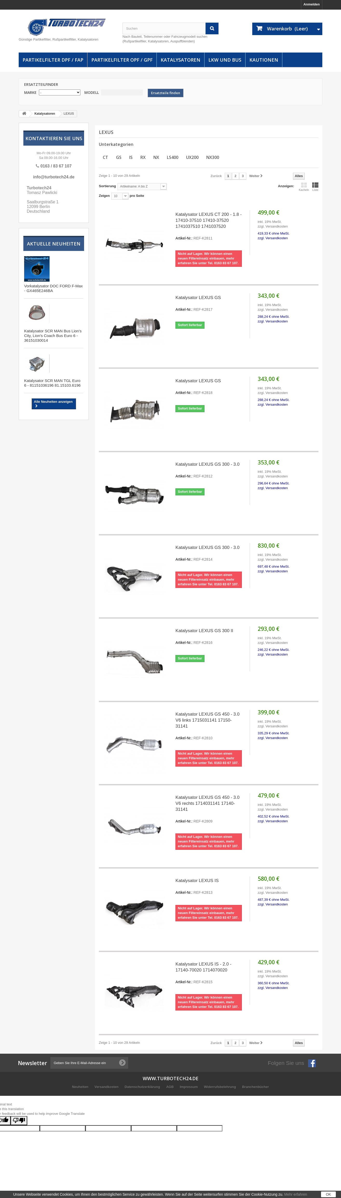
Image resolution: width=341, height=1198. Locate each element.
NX (156, 157)
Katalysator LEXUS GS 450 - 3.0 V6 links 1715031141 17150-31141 (208, 726)
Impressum (189, 1087)
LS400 (172, 157)
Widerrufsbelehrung (220, 1087)
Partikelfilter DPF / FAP (53, 60)
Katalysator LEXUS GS (208, 304)
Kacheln (304, 186)
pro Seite (136, 196)
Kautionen (263, 60)
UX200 (192, 157)
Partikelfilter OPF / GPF (122, 60)
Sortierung (107, 186)
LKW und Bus (224, 60)
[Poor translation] (19, 1120)
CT (105, 157)
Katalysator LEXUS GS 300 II (208, 637)
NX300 (212, 157)
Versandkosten (106, 1087)
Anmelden (311, 4)
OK (328, 1194)
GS (118, 157)
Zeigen (104, 196)
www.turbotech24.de (171, 1078)
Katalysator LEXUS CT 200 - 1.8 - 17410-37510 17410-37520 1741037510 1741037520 (208, 226)
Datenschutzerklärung (143, 1087)
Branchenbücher (255, 1087)
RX (143, 157)
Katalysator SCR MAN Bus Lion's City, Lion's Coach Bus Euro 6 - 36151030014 (52, 335)
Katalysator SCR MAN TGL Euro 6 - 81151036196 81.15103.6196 (52, 382)
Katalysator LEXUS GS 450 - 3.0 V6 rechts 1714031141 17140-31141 (208, 809)
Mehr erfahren (295, 1194)
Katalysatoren (180, 60)
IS (131, 157)
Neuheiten (80, 1087)
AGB (170, 1087)
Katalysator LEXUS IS (208, 887)
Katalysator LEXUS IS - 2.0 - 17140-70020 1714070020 (208, 973)
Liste (315, 186)
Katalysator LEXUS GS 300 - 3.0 (208, 470)
